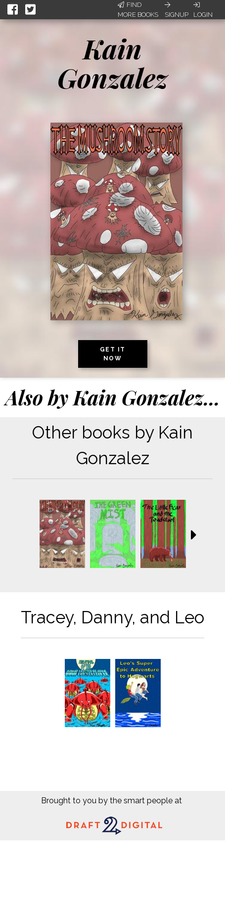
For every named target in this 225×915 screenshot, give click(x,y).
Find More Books (138, 9)
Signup (176, 9)
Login (203, 9)
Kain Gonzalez (112, 63)
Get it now (113, 354)
